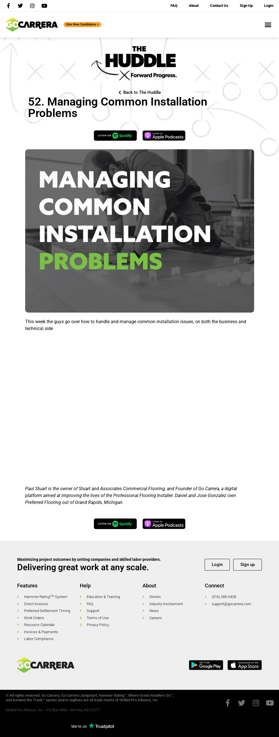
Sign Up (246, 5)
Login (268, 5)
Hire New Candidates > (82, 24)
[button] (268, 24)
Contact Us (219, 5)
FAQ (174, 5)
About (194, 5)
